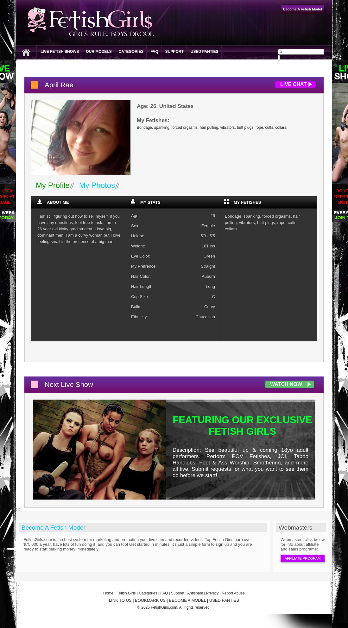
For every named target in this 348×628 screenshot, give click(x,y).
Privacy (212, 593)
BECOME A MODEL (187, 600)
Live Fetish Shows (60, 51)
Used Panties (204, 51)
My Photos (97, 185)
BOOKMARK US (150, 600)
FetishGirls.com (164, 607)
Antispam (195, 593)
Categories (131, 51)
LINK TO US (120, 600)
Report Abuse (233, 593)
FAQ (154, 51)
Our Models (98, 51)
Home (108, 593)
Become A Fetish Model (53, 527)
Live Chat (293, 84)
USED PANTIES (224, 600)
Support (174, 51)
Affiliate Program (302, 558)
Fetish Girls (126, 593)
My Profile (53, 185)
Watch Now (286, 384)
